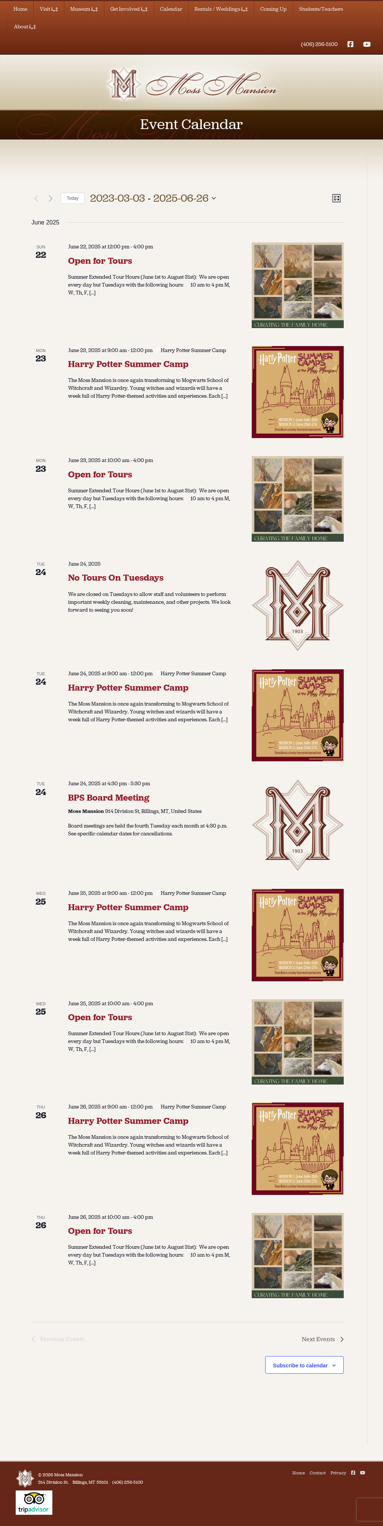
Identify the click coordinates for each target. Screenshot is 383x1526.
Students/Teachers (321, 9)
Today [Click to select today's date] (73, 198)
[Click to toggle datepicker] (153, 198)
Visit (49, 9)
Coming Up (273, 9)
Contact (318, 1473)
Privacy (338, 1473)
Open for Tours (100, 261)
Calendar (171, 9)
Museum (84, 9)
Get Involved (129, 9)
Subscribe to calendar (300, 1365)
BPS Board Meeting (108, 798)
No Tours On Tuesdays (115, 578)
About (25, 26)
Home (20, 9)
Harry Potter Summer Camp (128, 364)
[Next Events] (50, 198)
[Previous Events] (35, 198)
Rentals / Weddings (221, 9)
